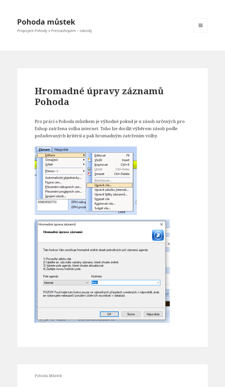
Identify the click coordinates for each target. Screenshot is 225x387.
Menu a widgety (201, 32)
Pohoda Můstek (48, 375)
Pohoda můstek (46, 22)
